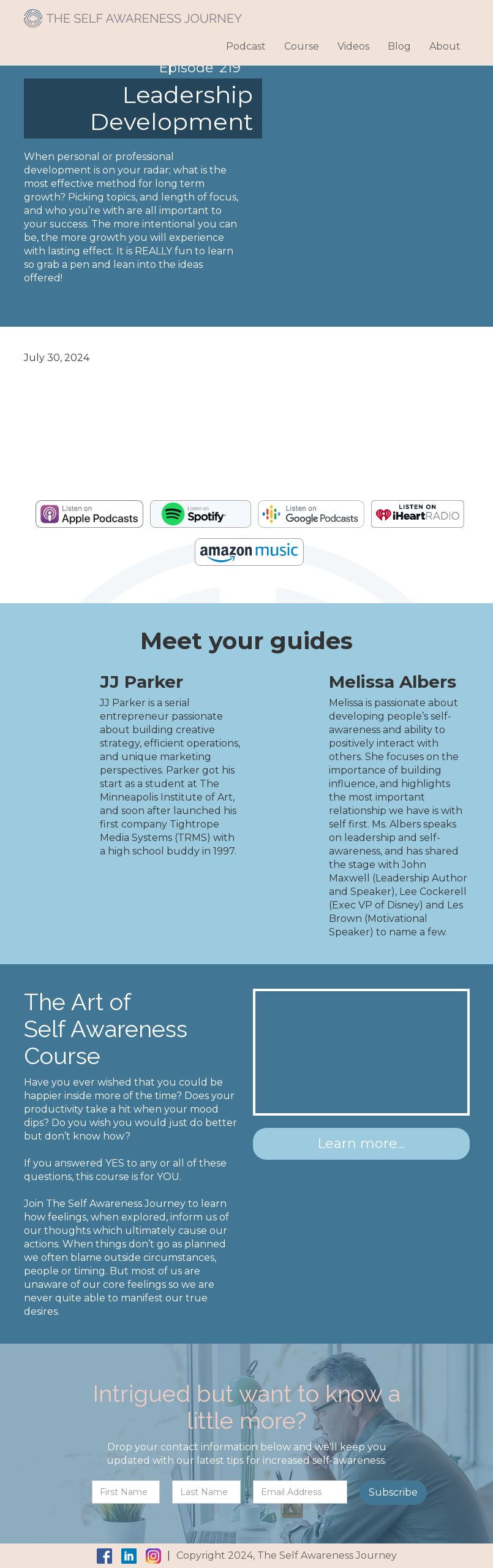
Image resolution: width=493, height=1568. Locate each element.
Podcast (246, 46)
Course (301, 46)
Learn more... (361, 1143)
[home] (133, 14)
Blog (399, 46)
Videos (353, 46)
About (445, 46)
